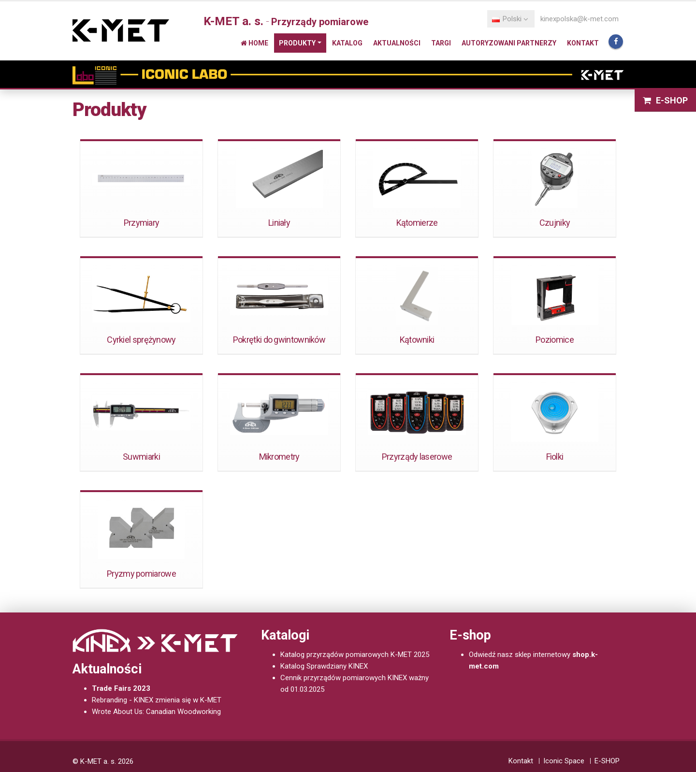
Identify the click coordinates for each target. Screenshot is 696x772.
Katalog (347, 43)
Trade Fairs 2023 (121, 688)
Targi (441, 43)
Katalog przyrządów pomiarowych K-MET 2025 (354, 654)
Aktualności (396, 43)
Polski (510, 19)
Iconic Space (563, 761)
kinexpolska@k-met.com (579, 19)
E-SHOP (665, 100)
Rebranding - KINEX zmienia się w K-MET (156, 700)
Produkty (297, 43)
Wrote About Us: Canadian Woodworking (156, 711)
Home (254, 43)
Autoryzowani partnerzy (509, 43)
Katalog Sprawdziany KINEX (324, 666)
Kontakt (583, 43)
